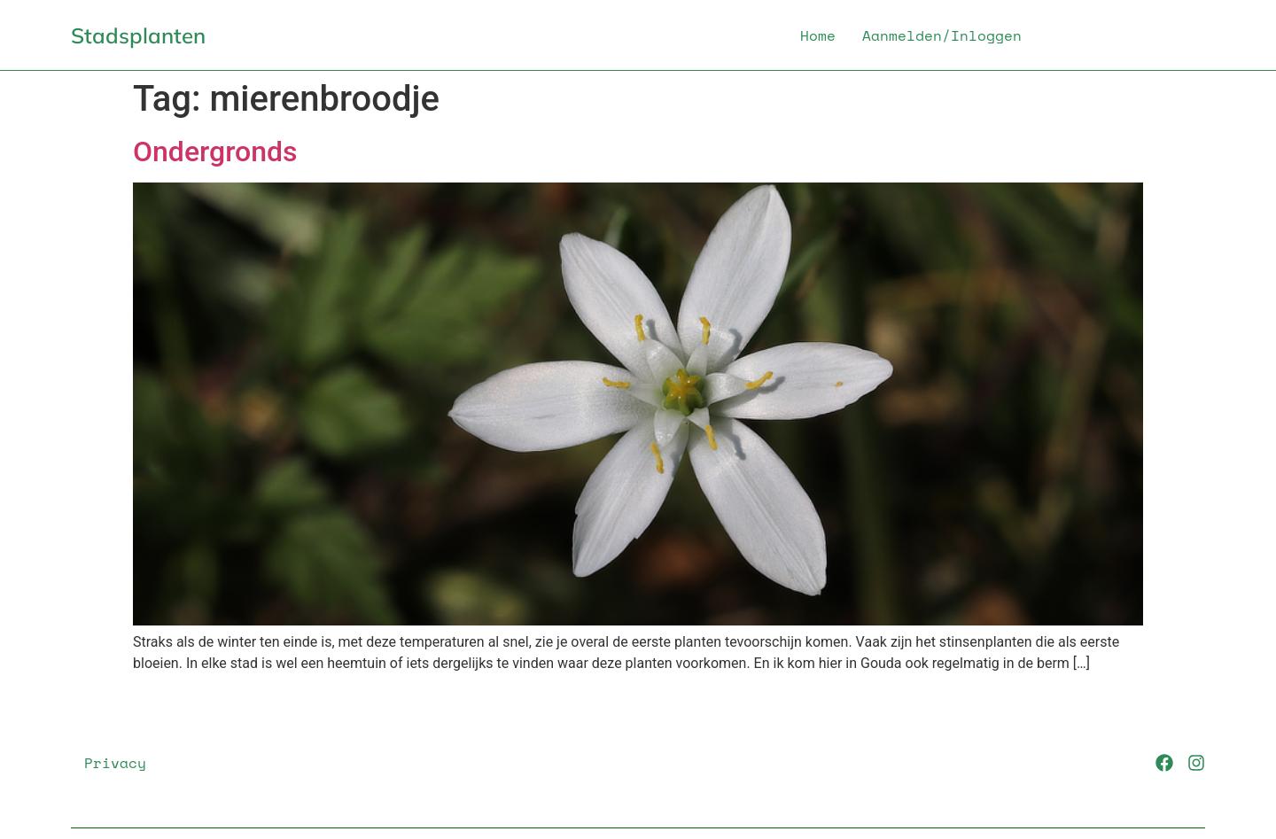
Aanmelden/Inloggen (942, 35)
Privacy (115, 762)
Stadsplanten (138, 35)
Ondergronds (215, 151)
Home (818, 35)
